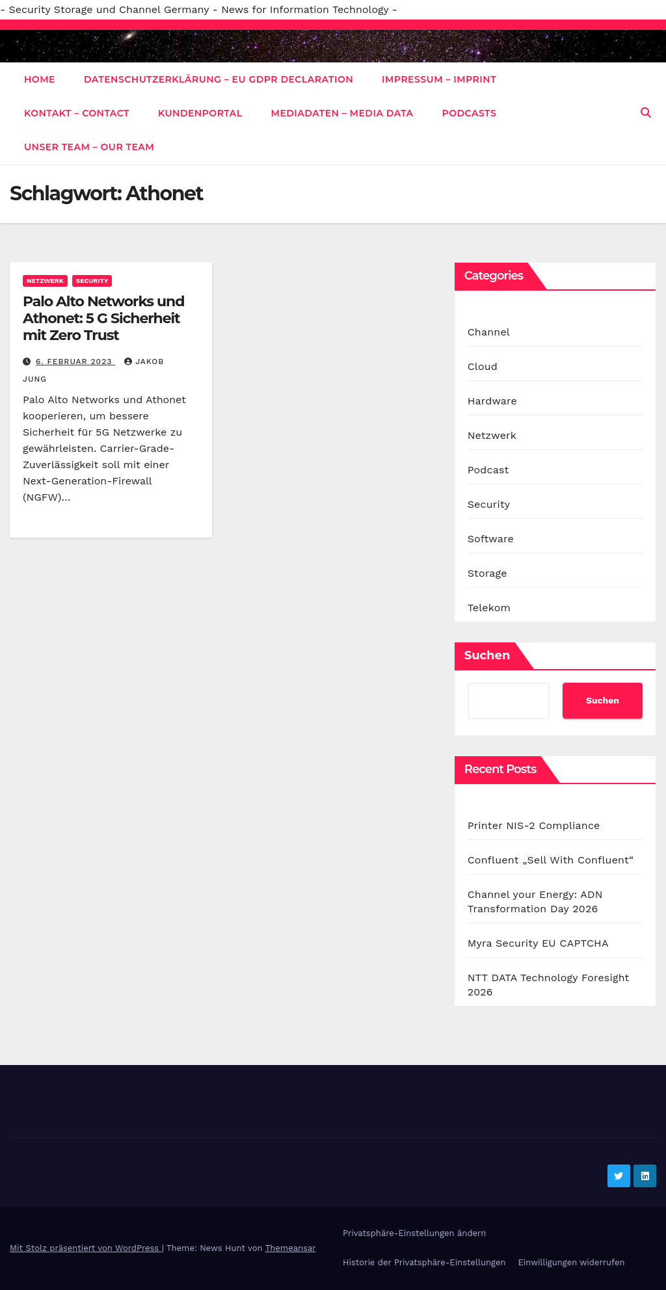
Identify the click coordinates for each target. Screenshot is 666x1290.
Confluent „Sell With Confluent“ (551, 860)
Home (39, 79)
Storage (487, 573)
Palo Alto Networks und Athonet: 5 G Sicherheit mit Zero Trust (103, 319)
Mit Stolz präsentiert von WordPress (86, 1248)
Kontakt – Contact (76, 113)
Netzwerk (45, 280)
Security (92, 280)
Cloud (483, 366)
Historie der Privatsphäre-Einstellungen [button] (424, 1262)
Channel (489, 332)
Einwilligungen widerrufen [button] (571, 1262)
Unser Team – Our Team (89, 147)
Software (491, 539)
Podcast (488, 470)
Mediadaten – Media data (342, 113)
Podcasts (469, 113)
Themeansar (290, 1248)
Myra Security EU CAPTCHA (538, 943)
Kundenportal (200, 113)
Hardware (492, 401)
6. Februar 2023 (75, 361)
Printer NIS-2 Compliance (534, 825)
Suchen (487, 655)
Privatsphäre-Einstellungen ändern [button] (414, 1233)
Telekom (489, 607)
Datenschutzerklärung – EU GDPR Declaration (218, 79)
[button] (646, 113)
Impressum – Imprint (439, 79)
